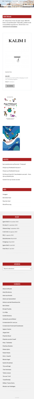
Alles (3, 1)
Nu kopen (10, 86)
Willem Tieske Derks (9, 383)
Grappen (26, 1)
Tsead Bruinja (6, 379)
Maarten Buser (7, 336)
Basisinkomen (7, 238)
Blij (4, 235)
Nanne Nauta (6, 352)
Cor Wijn (5, 312)
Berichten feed (7, 197)
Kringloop (5, 242)
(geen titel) (6, 221)
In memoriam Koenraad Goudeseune (13, 325)
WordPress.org (7, 204)
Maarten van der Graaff (9, 339)
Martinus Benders (8, 346)
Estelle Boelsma (7, 315)
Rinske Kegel (6, 359)
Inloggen (5, 194)
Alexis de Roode (7, 288)
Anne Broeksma (7, 292)
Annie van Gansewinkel (9, 299)
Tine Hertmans (7, 369)
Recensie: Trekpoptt (20, 164)
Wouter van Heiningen (9, 386)
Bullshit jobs (10, 176)
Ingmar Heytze (7, 329)
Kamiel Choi (6, 179)
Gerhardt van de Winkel (9, 319)
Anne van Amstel (7, 295)
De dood (5, 225)
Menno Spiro (6, 349)
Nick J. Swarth (7, 356)
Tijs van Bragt (7, 366)
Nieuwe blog (6, 228)
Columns (21, 1)
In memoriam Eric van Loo (10, 322)
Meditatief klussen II (15, 167)
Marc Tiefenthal (7, 342)
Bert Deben (6, 305)
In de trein (5, 231)
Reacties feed (6, 201)
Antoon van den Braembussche (11, 302)
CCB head (17, 397)
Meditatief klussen (14, 171)
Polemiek (31, 1)
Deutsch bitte (15, 1)
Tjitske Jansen (7, 373)
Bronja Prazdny (7, 309)
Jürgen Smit (6, 332)
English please (8, 1)
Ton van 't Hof (7, 376)
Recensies (29, 2)
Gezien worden (15, 179)
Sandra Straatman (8, 363)
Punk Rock (6, 248)
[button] (10, 108)
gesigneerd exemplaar (10, 26)
